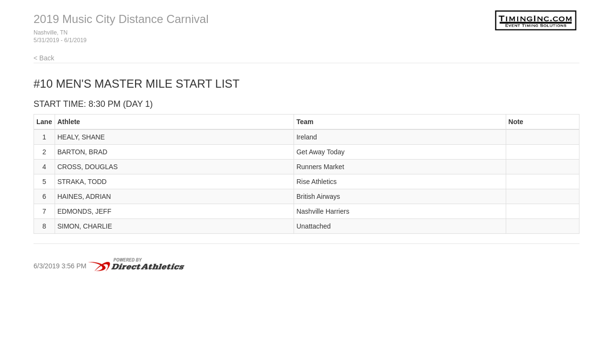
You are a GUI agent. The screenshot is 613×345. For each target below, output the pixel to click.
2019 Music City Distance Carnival (121, 18)
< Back (44, 58)
